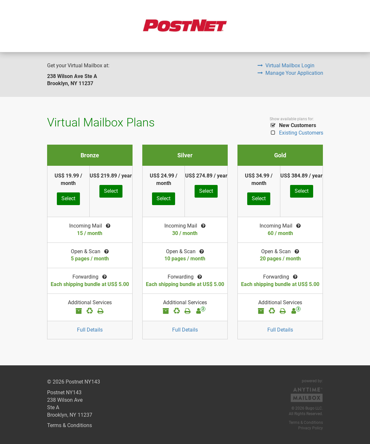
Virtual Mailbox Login (286, 65)
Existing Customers (296, 133)
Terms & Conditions (69, 425)
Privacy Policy (310, 428)
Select (68, 198)
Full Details (90, 330)
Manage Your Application (290, 73)
